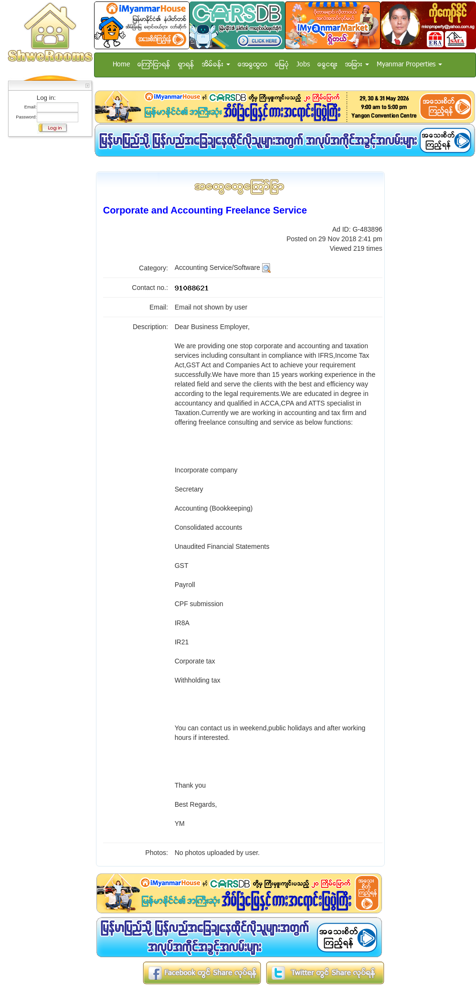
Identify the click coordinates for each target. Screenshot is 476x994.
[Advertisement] (47, 284)
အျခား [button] (357, 65)
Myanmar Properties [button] (409, 65)
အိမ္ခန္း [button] (216, 65)
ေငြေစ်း (327, 65)
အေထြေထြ (252, 65)
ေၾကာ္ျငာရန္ (154, 65)
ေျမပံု (282, 65)
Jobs (303, 65)
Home (121, 65)
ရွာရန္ (186, 65)
